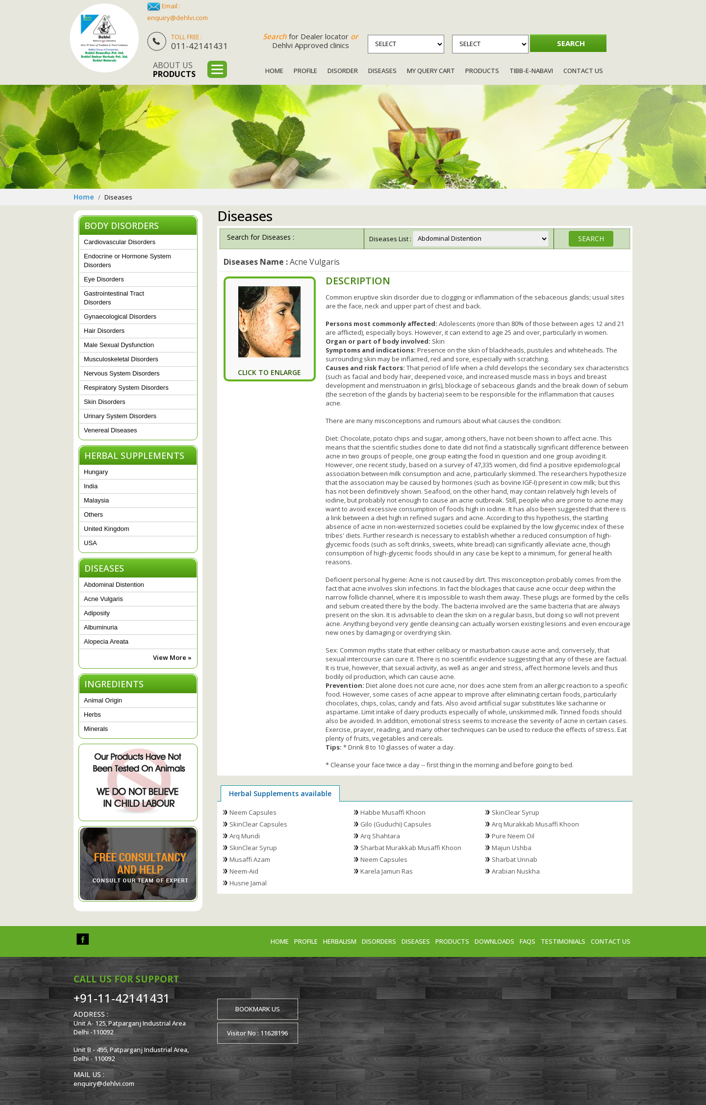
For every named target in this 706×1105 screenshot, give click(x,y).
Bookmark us (257, 1009)
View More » (172, 657)
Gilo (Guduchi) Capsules (395, 824)
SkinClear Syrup (515, 812)
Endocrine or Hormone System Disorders (127, 260)
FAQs (527, 941)
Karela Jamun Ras (386, 871)
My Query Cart (431, 70)
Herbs (92, 714)
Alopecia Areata (106, 641)
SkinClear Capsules (258, 824)
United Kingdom (106, 528)
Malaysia (96, 500)
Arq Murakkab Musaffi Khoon (535, 824)
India (91, 486)
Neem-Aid (243, 871)
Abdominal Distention (114, 584)
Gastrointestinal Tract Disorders (114, 298)
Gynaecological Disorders (120, 316)
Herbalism (339, 941)
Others (93, 514)
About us (174, 69)
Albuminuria (101, 627)
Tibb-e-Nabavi (531, 70)
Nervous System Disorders (122, 373)
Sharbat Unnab (514, 859)
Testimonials (563, 941)
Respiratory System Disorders (126, 387)
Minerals (96, 728)
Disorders (379, 941)
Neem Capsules (253, 812)
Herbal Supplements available (280, 793)
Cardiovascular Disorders (119, 242)
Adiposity (97, 613)
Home (274, 70)
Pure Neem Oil (513, 835)
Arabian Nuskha (516, 871)
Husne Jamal (248, 883)
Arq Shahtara (380, 835)
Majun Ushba (511, 847)
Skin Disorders (105, 401)
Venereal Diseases (110, 430)
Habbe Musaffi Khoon (393, 812)
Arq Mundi (244, 835)
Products (482, 70)
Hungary (96, 472)
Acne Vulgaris (103, 599)
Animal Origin (103, 700)
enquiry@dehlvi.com (177, 17)
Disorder (343, 70)
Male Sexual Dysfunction (119, 345)
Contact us (610, 941)
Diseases (382, 70)
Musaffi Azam (249, 859)
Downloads (494, 941)
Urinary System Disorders (120, 416)
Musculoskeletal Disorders (121, 359)
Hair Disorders (104, 330)
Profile (305, 70)
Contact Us (583, 70)
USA (90, 543)
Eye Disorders (104, 279)
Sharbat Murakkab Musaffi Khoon (410, 847)
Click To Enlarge (269, 372)
